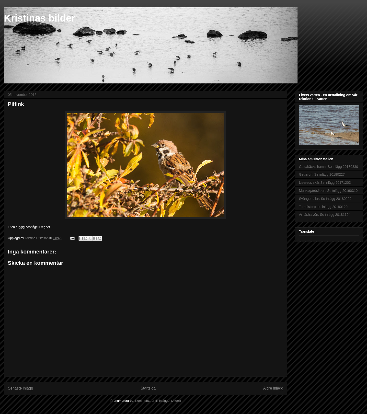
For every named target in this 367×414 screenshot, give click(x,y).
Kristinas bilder (39, 18)
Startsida (148, 388)
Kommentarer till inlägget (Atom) (158, 400)
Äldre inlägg (273, 388)
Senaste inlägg (20, 388)
